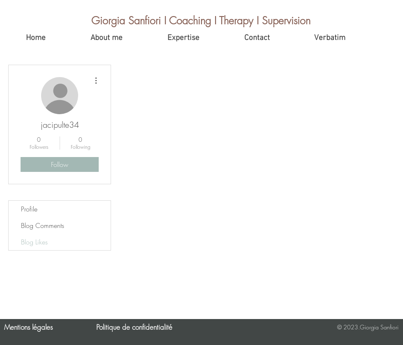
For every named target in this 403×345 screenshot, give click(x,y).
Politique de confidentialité (134, 327)
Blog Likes (34, 241)
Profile (29, 209)
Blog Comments (42, 225)
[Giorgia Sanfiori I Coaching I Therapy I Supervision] (202, 20)
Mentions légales (28, 327)
